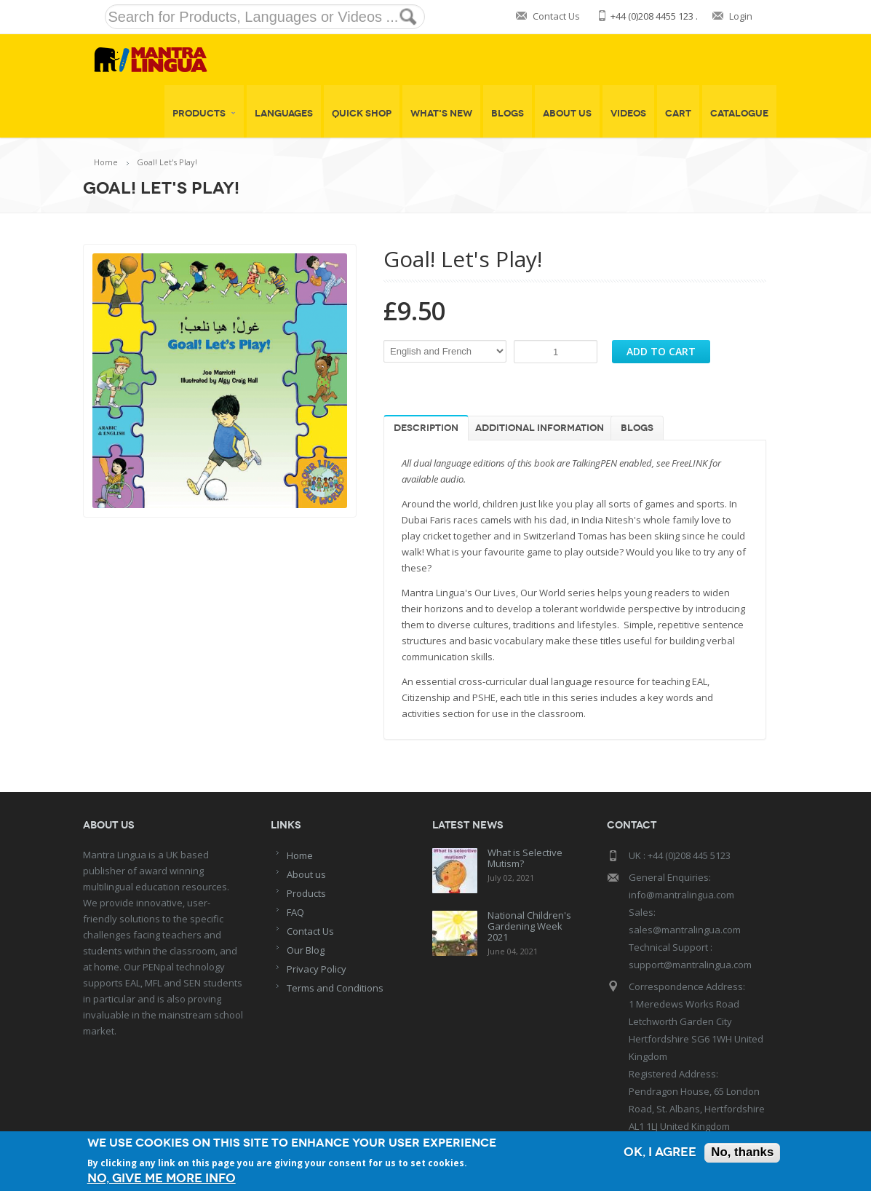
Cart (678, 113)
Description (426, 428)
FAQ (295, 912)
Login (740, 16)
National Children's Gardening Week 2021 (529, 926)
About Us (567, 113)
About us (306, 874)
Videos (628, 113)
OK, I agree (659, 1153)
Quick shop (361, 113)
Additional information (539, 428)
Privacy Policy (316, 969)
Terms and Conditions (335, 987)
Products (204, 113)
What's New (441, 113)
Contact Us (556, 16)
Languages (284, 113)
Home (106, 162)
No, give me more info (161, 1178)
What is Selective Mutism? (525, 858)
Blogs (507, 113)
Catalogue (739, 113)
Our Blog (306, 950)
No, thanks (741, 1153)
